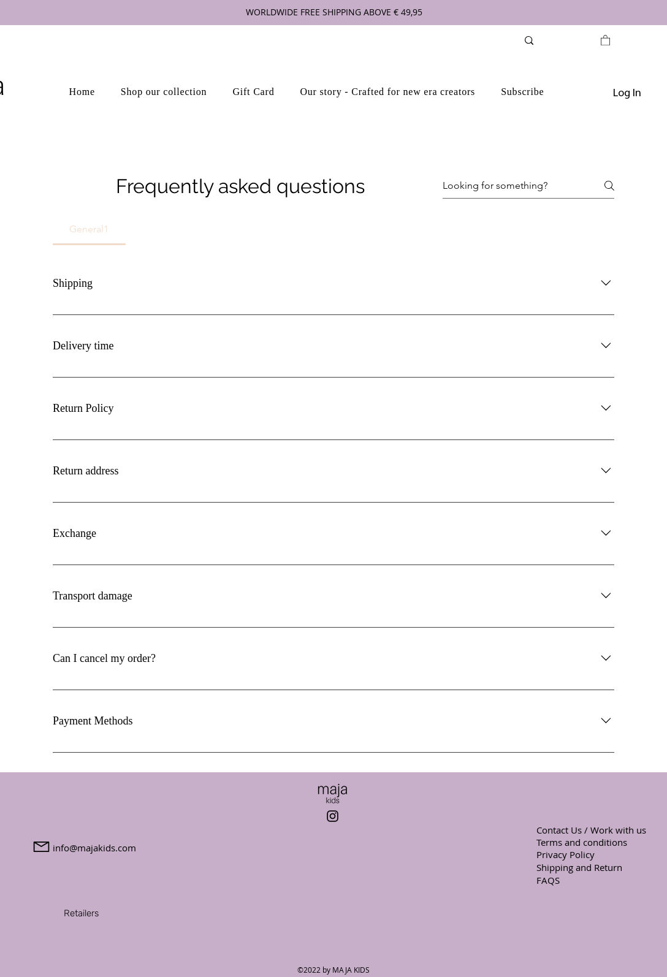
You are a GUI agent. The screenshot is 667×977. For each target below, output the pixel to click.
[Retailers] (80, 913)
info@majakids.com (94, 848)
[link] (605, 39)
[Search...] (562, 40)
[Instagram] (332, 816)
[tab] (89, 229)
